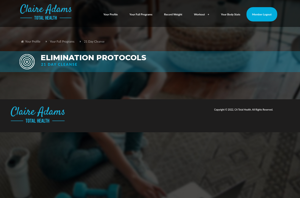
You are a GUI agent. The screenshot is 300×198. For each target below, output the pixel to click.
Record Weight (173, 14)
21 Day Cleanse (94, 41)
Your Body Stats (230, 14)
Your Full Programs (141, 14)
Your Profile (110, 14)
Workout (201, 14)
